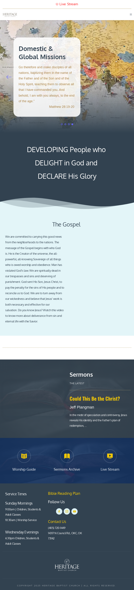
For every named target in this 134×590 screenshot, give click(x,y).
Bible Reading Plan (64, 493)
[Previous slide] (9, 77)
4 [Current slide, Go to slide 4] (72, 124)
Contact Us (57, 521)
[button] (129, 14)
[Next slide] (125, 77)
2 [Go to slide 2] (65, 124)
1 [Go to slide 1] (62, 124)
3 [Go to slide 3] (69, 124)
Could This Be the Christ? (95, 398)
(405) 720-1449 (56, 528)
